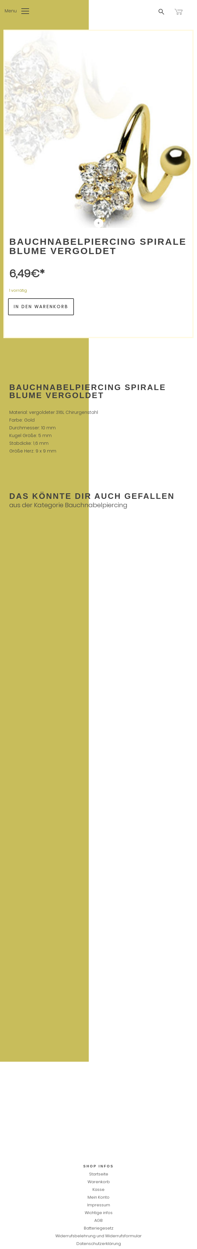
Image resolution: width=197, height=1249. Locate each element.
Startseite (98, 1174)
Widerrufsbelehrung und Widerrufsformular (98, 1236)
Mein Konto (98, 1197)
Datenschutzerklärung (98, 1244)
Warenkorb (99, 1182)
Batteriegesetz (98, 1228)
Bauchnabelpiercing (96, 505)
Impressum (98, 1205)
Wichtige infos (99, 1213)
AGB (98, 1220)
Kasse (98, 1189)
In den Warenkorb (41, 307)
